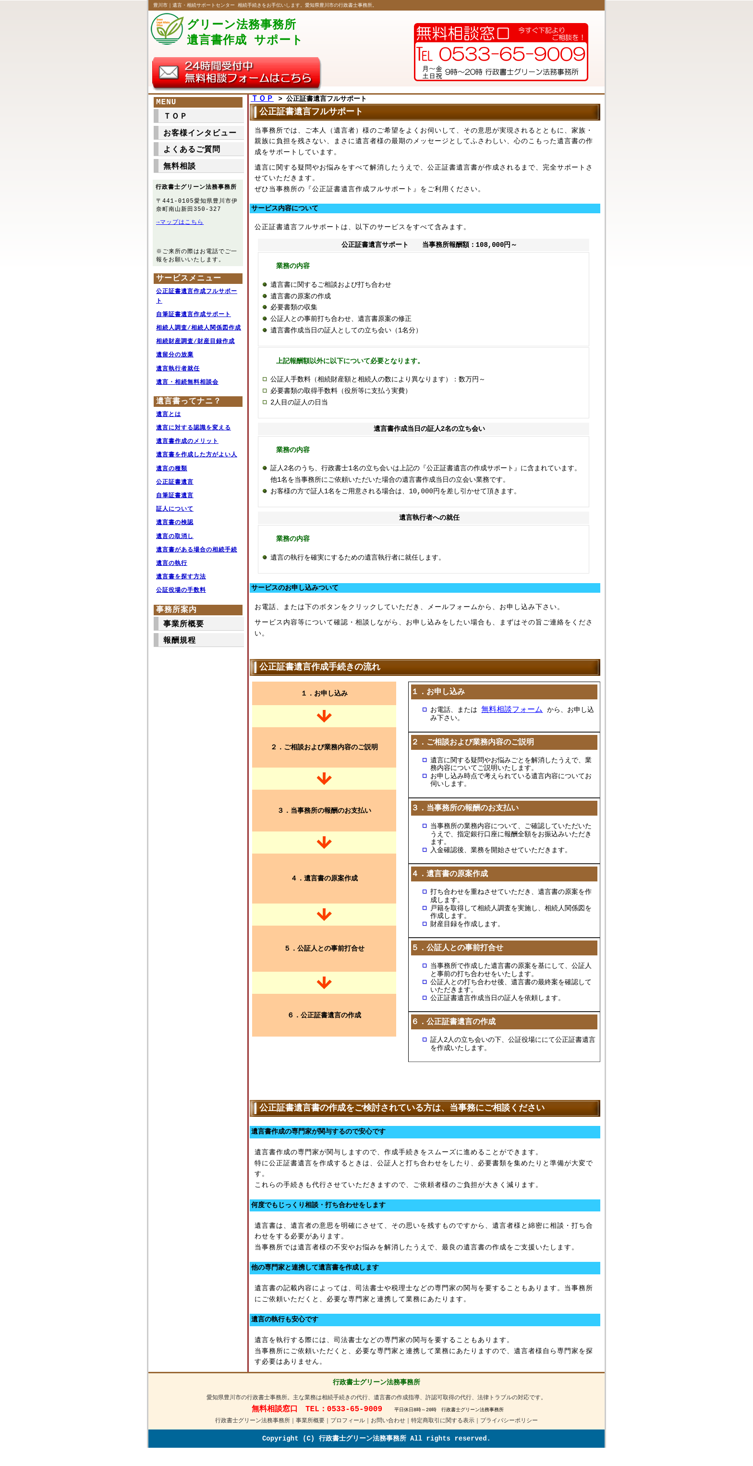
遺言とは (168, 421)
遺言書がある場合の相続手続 (196, 556)
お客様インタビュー (200, 136)
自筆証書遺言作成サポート (193, 321)
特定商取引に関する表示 (442, 1433)
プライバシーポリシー (509, 1433)
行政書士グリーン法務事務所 (252, 1433)
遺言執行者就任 (178, 375)
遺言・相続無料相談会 (187, 389)
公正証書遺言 (175, 489)
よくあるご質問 (191, 152)
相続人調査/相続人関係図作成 (198, 334)
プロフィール (347, 1433)
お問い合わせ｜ (391, 1433)
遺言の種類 (171, 475)
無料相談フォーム (512, 714)
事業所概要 (183, 630)
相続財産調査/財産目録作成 (195, 348)
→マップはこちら (180, 225)
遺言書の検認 (175, 529)
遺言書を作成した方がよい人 (196, 461)
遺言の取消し (175, 543)
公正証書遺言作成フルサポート (196, 302)
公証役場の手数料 (181, 597)
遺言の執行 (171, 570)
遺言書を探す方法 (181, 583)
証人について (175, 516)
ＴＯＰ (262, 101)
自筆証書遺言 (175, 502)
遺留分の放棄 (175, 361)
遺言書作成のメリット (187, 448)
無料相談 (179, 169)
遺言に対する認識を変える (193, 434)
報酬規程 (179, 647)
